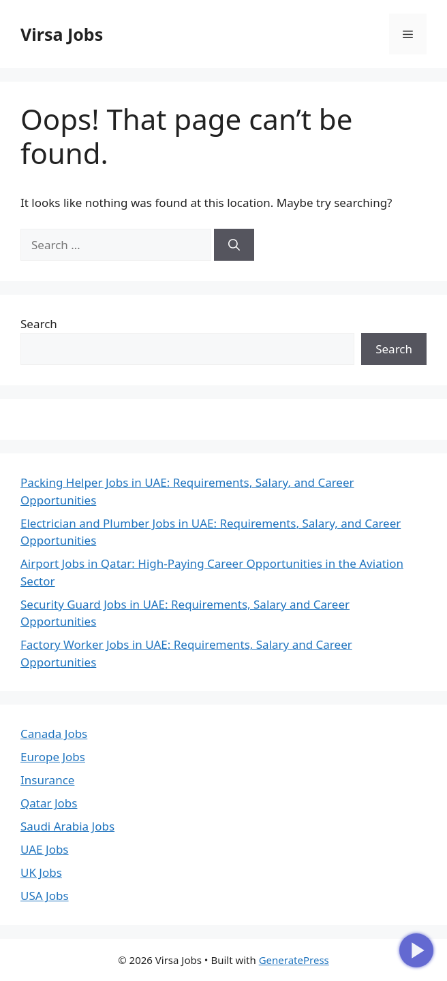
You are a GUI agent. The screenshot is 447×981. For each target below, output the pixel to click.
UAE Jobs (44, 849)
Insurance (47, 780)
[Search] (234, 245)
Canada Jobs (53, 733)
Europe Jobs (52, 757)
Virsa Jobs (61, 34)
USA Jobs (44, 895)
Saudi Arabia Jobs (67, 826)
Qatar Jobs (48, 803)
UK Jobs (41, 872)
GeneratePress (294, 960)
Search (38, 324)
